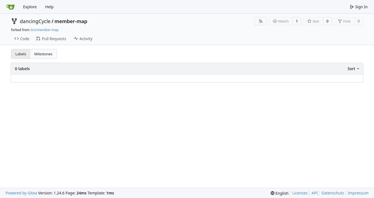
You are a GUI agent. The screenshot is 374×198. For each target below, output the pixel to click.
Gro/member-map (44, 30)
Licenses (300, 193)
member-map (70, 21)
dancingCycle (35, 21)
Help (49, 6)
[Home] (10, 7)
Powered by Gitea (21, 193)
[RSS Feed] (260, 21)
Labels (20, 53)
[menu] (354, 68)
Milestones (43, 53)
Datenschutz (332, 193)
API (315, 193)
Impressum (358, 193)
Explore (30, 6)
